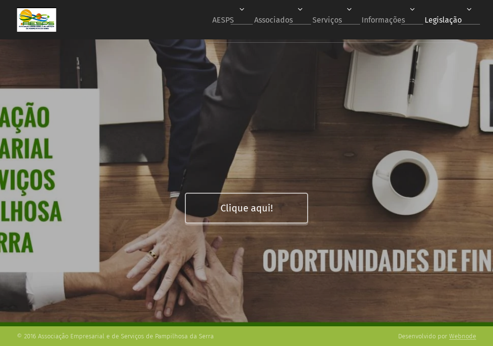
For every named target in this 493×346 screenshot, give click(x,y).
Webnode (462, 336)
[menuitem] (209, 19)
